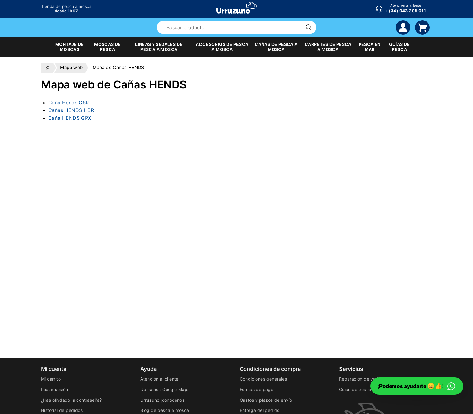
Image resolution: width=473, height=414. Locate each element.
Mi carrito (51, 378)
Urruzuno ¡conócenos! (163, 400)
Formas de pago (257, 389)
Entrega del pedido (260, 410)
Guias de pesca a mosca (364, 389)
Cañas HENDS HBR (71, 110)
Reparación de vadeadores (367, 378)
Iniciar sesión (54, 389)
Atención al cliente (159, 378)
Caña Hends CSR (68, 103)
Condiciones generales (263, 378)
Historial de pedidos (62, 410)
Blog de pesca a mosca (164, 410)
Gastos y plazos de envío (266, 400)
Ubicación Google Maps (164, 389)
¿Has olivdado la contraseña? (71, 400)
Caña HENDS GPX (69, 118)
